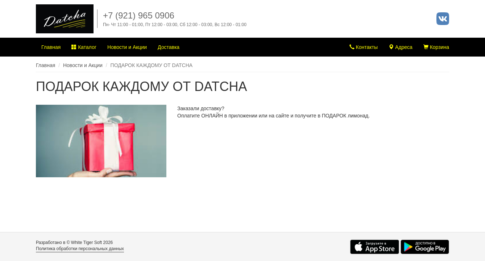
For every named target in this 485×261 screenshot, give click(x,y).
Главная (51, 47)
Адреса (401, 47)
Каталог (83, 47)
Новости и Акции (127, 47)
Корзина (436, 47)
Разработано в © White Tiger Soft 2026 (74, 242)
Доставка (168, 47)
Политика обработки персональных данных (80, 248)
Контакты (363, 47)
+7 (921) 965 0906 (138, 15)
